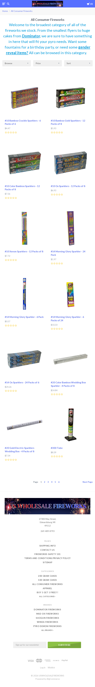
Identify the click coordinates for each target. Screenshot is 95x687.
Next (88, 482)
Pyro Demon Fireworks (47, 626)
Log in (42, 667)
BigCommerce (53, 679)
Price (38, 63)
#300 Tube (57, 447)
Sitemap (47, 562)
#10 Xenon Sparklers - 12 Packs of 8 (24, 251)
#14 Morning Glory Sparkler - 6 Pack (24, 316)
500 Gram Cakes (47, 580)
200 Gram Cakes (47, 576)
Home (5, 11)
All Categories (47, 596)
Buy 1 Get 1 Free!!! (47, 592)
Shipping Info (47, 545)
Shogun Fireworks (47, 618)
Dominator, (31, 36)
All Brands (47, 630)
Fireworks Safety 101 (47, 554)
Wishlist (51, 667)
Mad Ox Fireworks (47, 613)
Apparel (47, 588)
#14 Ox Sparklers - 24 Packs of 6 (22, 382)
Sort (69, 63)
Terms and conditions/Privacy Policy (47, 558)
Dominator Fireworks (47, 609)
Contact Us (47, 550)
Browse (8, 63)
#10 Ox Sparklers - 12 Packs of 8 (68, 186)
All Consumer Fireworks (21, 11)
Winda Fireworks (47, 622)
